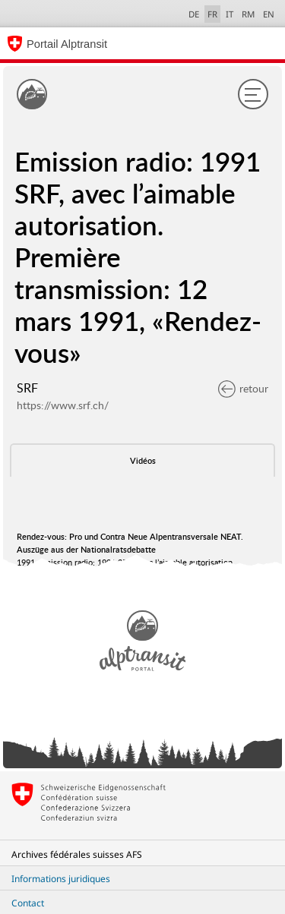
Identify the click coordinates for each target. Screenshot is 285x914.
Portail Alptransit (67, 44)
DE (193, 14)
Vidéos (143, 460)
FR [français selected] (212, 14)
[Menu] (253, 94)
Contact (27, 903)
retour (243, 388)
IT (229, 14)
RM (248, 14)
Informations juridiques (60, 878)
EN (268, 14)
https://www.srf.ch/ (63, 405)
